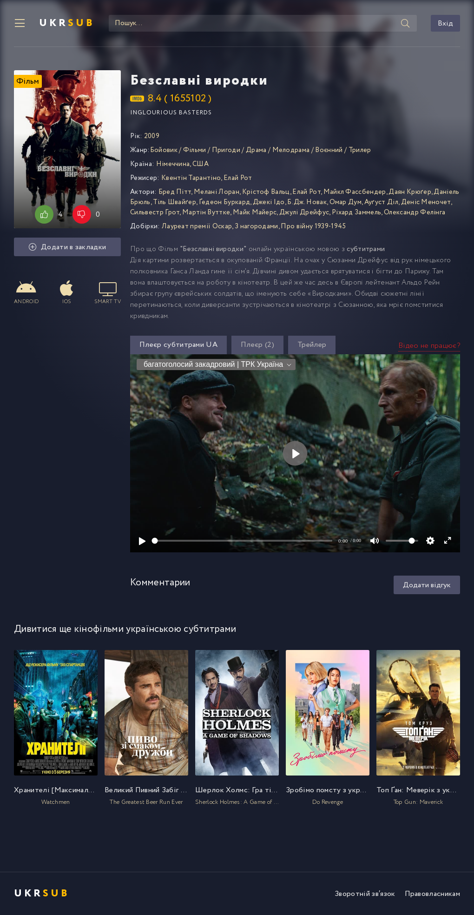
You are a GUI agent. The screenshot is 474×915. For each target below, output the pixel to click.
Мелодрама (291, 150)
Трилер (360, 150)
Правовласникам (432, 893)
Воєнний (328, 150)
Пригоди (226, 150)
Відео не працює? (429, 345)
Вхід (445, 23)
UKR (67, 23)
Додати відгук (427, 585)
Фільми (194, 150)
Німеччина (173, 164)
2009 (151, 136)
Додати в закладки (67, 247)
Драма (256, 150)
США (200, 164)
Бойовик (164, 150)
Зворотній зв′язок (365, 893)
